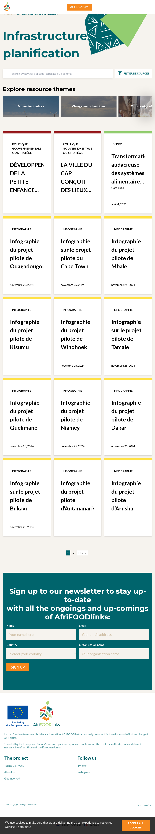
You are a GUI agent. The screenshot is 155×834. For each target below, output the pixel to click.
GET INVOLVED (79, 7)
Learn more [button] (23, 826)
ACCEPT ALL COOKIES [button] (136, 825)
